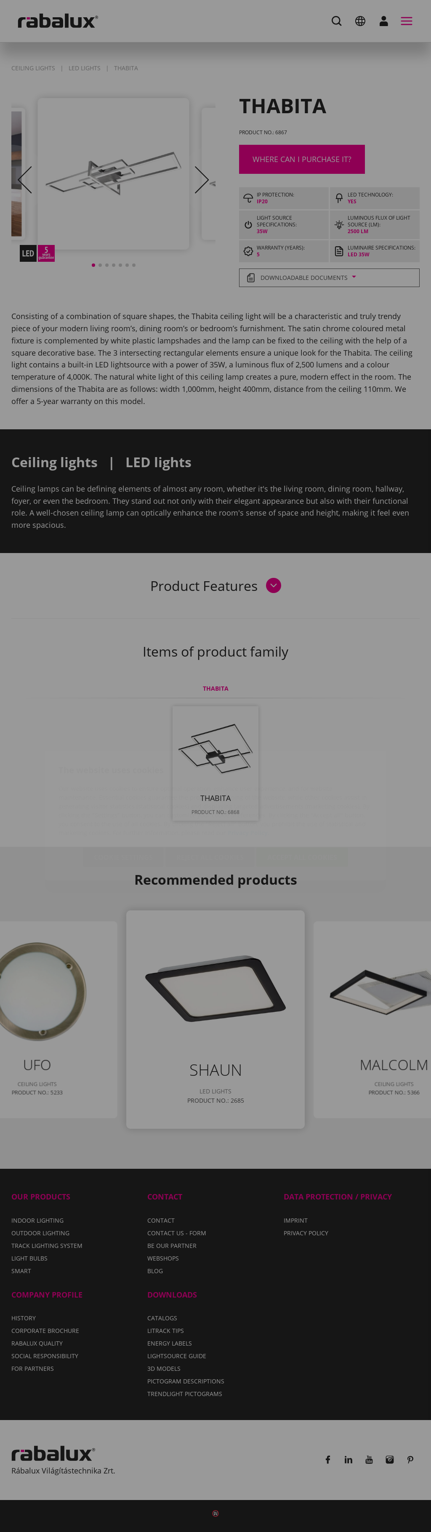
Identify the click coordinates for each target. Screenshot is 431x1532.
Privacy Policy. (248, 783)
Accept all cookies (302, 807)
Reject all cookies (210, 807)
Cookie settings (123, 807)
